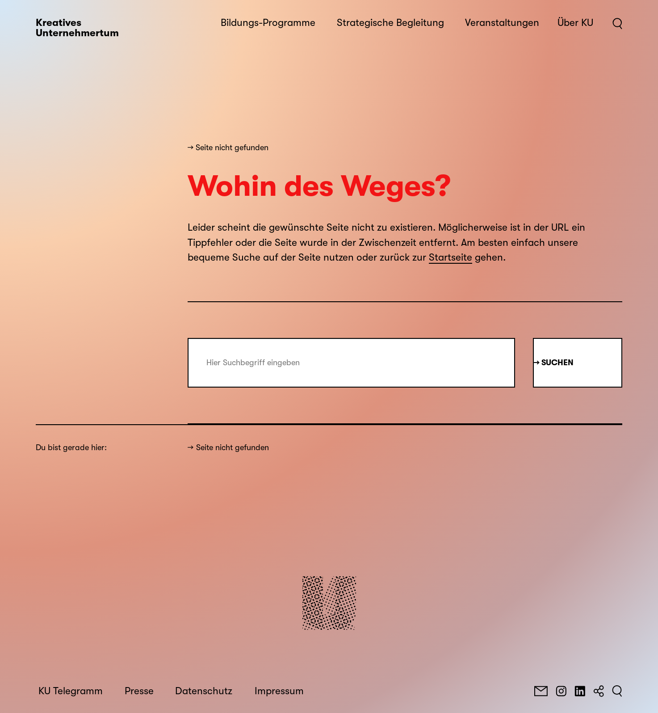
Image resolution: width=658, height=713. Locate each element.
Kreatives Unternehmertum (77, 28)
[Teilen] (598, 691)
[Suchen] (617, 691)
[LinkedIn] (579, 691)
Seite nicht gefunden (232, 447)
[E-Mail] (541, 691)
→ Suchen (554, 362)
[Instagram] (561, 691)
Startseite (450, 257)
